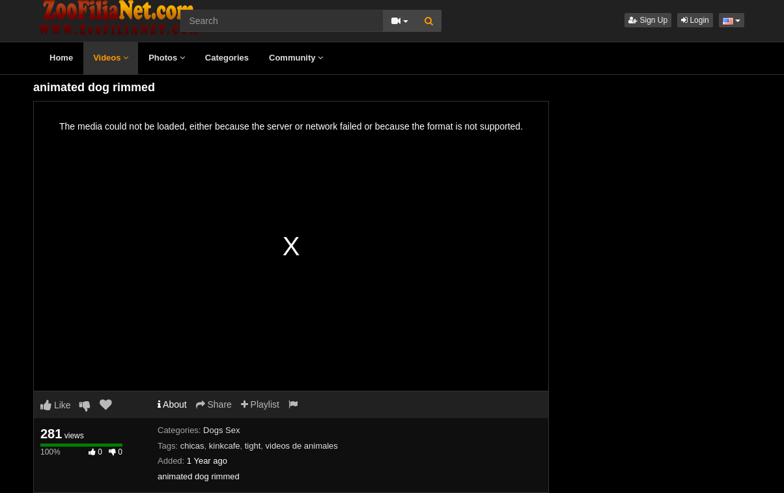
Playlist (260, 404)
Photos (166, 58)
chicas (192, 446)
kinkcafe (224, 446)
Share (214, 404)
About (172, 404)
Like (55, 405)
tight (253, 446)
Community (296, 58)
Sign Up (647, 20)
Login (695, 20)
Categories (227, 58)
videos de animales (302, 446)
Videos (110, 58)
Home (61, 58)
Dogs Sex (221, 430)
